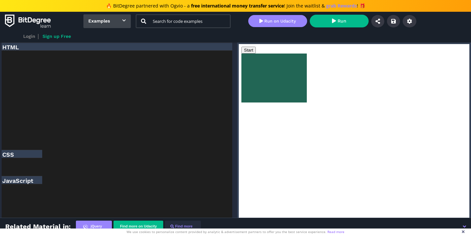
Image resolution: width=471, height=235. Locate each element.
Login (29, 36)
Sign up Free (57, 36)
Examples (99, 21)
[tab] (94, 226)
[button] (464, 226)
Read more (335, 231)
